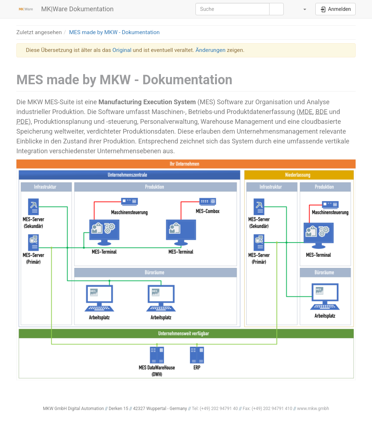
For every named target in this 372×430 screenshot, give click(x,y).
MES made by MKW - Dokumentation (114, 32)
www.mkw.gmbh (313, 408)
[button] (300, 9)
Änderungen (210, 50)
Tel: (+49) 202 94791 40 (215, 408)
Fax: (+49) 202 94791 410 (267, 408)
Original (122, 50)
